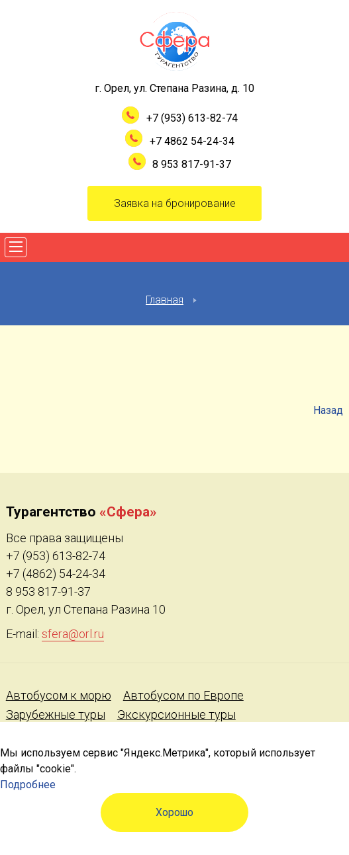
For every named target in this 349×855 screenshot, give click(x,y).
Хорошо (174, 812)
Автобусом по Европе (183, 695)
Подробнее (28, 784)
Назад (328, 410)
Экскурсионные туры (176, 714)
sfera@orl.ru (73, 634)
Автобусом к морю (58, 695)
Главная (164, 300)
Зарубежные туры (55, 714)
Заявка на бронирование (175, 203)
